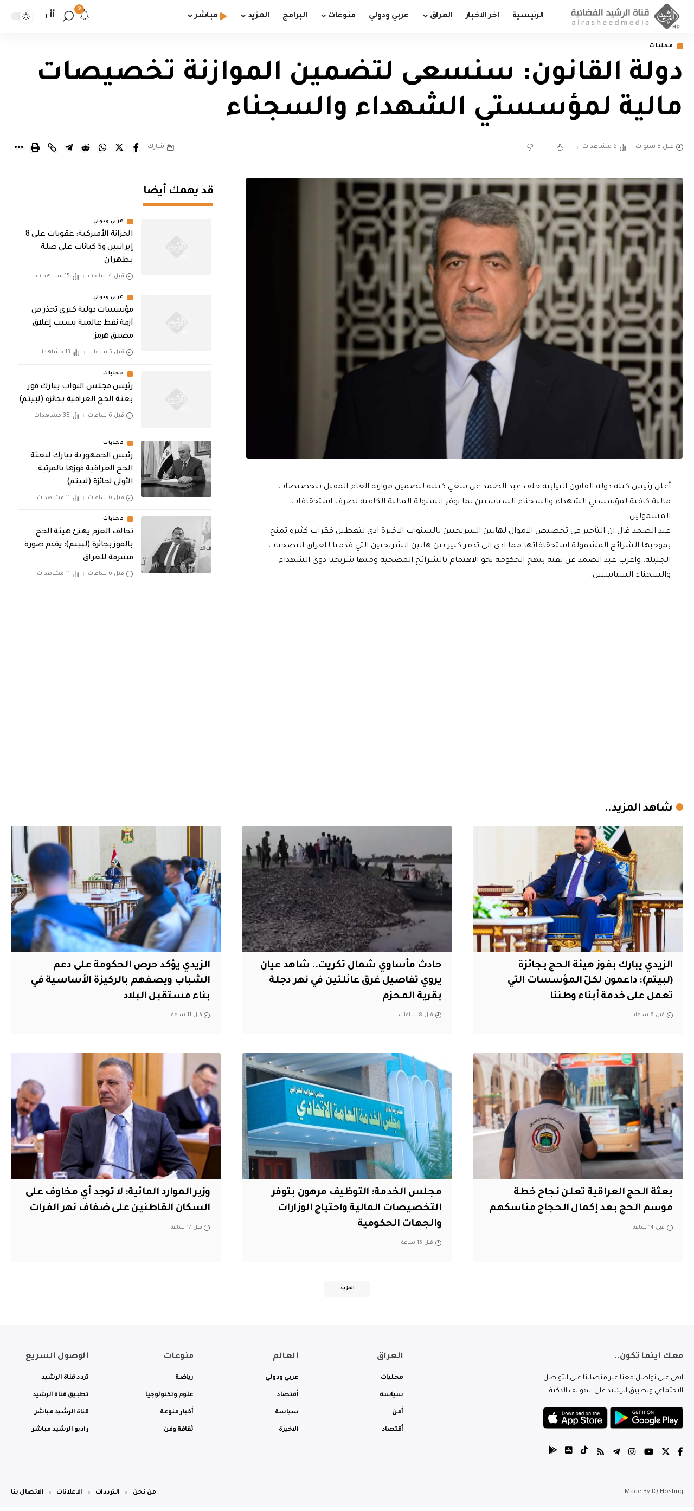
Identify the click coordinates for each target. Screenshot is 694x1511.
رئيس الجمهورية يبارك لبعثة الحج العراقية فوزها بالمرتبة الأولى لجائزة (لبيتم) (81, 461)
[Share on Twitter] (119, 148)
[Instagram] (631, 1456)
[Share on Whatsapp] (102, 148)
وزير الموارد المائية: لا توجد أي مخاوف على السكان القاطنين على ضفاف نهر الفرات (122, 1209)
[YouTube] (648, 1456)
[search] (68, 16)
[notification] (84, 16)
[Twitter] (665, 1456)
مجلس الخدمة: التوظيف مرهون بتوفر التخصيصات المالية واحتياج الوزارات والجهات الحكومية (353, 1209)
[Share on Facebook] (136, 148)
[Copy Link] (52, 148)
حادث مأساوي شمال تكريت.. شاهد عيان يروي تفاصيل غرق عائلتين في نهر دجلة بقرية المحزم (350, 981)
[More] (18, 148)
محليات (659, 46)
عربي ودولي (108, 214)
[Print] (35, 148)
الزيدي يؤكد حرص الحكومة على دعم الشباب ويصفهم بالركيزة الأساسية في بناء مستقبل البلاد (116, 981)
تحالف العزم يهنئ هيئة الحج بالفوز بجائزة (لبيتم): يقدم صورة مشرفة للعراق (78, 538)
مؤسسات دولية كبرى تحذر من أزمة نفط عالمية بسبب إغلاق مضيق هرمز (82, 316)
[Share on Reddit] (85, 148)
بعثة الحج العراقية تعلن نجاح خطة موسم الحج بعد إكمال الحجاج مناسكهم (590, 1209)
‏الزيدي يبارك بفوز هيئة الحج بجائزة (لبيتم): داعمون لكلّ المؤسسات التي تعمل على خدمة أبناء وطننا (586, 981)
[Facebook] (680, 1456)
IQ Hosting (667, 1496)
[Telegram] (615, 1456)
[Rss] (599, 1456)
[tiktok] (583, 1456)
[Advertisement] (465, 679)
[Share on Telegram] (68, 148)
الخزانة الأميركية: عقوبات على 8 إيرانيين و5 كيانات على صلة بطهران (79, 240)
